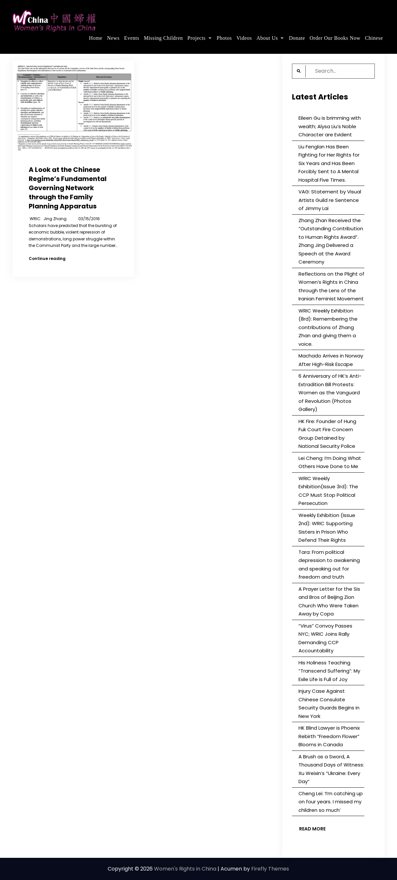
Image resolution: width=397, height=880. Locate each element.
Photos (224, 38)
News (113, 38)
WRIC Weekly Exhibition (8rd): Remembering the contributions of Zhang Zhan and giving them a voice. (328, 327)
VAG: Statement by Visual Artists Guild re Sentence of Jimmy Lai (329, 200)
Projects (197, 38)
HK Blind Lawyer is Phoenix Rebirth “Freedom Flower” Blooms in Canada (329, 736)
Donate (297, 38)
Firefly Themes (270, 868)
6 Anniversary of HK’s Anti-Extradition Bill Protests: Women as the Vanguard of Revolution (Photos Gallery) (329, 392)
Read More (312, 829)
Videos (244, 38)
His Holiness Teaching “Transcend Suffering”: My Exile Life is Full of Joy (329, 671)
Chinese (374, 38)
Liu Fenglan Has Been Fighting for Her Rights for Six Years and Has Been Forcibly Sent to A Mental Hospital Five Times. (328, 163)
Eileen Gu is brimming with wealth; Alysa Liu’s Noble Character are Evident (329, 126)
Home (95, 38)
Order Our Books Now (335, 38)
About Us (267, 38)
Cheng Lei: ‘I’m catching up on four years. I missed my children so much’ (330, 801)
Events (131, 38)
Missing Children (163, 38)
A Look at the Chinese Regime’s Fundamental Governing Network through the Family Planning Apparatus (68, 188)
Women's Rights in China (185, 868)
